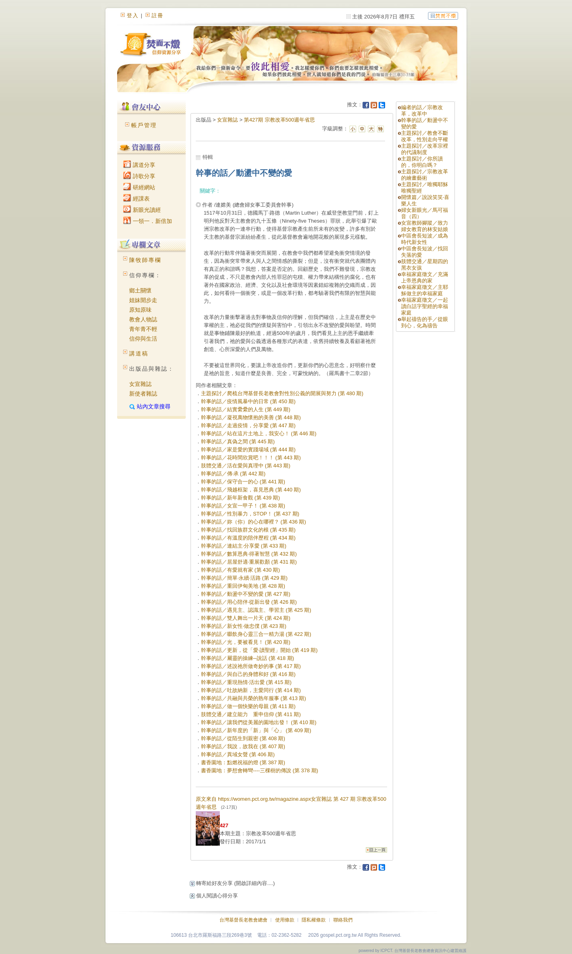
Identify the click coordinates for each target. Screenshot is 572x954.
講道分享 (139, 165)
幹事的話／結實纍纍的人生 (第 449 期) (245, 409)
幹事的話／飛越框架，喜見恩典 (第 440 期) (251, 490)
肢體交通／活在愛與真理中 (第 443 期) (245, 466)
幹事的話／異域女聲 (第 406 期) (238, 754)
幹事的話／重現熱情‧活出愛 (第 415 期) (246, 682)
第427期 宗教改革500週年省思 (279, 120)
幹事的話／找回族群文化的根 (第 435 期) (248, 530)
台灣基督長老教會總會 (243, 920)
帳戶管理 (144, 125)
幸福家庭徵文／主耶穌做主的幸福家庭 (424, 290)
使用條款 (284, 920)
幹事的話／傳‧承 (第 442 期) (233, 474)
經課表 (136, 198)
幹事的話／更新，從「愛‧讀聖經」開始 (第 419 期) (259, 650)
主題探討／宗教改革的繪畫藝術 (424, 174)
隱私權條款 (314, 920)
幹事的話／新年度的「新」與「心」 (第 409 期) (256, 730)
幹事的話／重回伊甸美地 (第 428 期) (243, 586)
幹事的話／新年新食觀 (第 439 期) (240, 498)
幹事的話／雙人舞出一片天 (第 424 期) (245, 618)
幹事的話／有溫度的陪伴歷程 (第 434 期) (248, 538)
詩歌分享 (139, 176)
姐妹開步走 (143, 300)
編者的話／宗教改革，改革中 (422, 110)
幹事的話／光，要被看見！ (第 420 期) (245, 642)
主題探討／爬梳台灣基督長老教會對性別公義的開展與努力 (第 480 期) (282, 393)
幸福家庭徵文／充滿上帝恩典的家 (424, 277)
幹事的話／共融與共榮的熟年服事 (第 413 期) (253, 698)
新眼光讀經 (142, 210)
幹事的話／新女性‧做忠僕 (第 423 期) (243, 626)
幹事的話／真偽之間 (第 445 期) (238, 441)
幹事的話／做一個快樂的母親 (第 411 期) (248, 706)
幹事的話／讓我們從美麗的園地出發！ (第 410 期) (258, 722)
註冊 (158, 15)
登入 (133, 15)
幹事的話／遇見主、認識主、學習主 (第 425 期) (256, 610)
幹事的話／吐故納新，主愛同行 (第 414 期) (251, 690)
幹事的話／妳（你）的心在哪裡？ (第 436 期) (253, 522)
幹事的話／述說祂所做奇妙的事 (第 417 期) (251, 666)
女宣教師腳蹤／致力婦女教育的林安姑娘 (424, 226)
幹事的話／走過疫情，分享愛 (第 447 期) (248, 425)
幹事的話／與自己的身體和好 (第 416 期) (248, 674)
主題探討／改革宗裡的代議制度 (424, 149)
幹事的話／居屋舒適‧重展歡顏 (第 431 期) (249, 562)
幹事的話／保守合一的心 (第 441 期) (243, 482)
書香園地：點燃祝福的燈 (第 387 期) (243, 762)
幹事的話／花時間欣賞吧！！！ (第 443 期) (251, 458)
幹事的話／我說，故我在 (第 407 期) (243, 746)
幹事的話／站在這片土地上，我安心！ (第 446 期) (258, 433)
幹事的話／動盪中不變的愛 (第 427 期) (245, 594)
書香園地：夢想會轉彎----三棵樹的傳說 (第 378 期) (259, 770)
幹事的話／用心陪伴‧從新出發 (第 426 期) (249, 602)
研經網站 (139, 187)
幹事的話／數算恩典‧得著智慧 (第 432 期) (249, 554)
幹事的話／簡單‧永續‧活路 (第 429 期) (244, 578)
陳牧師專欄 (145, 260)
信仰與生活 (143, 338)
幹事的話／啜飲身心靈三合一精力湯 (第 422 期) (256, 634)
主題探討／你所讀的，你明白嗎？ (422, 162)
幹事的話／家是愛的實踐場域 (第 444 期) (248, 450)
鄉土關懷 (140, 290)
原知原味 (140, 309)
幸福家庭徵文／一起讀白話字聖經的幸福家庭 (424, 306)
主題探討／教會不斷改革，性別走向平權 (424, 136)
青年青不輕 (143, 329)
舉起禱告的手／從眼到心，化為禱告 (424, 322)
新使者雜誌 (143, 393)
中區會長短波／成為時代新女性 (424, 239)
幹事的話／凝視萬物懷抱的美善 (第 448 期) (251, 417)
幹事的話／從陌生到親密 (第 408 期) (243, 738)
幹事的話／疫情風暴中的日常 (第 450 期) (248, 401)
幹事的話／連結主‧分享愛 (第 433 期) (243, 546)
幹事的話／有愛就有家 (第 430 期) (240, 570)
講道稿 (138, 353)
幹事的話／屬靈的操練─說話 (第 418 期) (247, 658)
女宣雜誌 (140, 384)
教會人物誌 (143, 319)
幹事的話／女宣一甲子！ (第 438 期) (243, 506)
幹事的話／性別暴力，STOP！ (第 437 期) (250, 514)
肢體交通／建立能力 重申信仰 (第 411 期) (251, 714)
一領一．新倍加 (147, 221)
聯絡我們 (343, 920)
